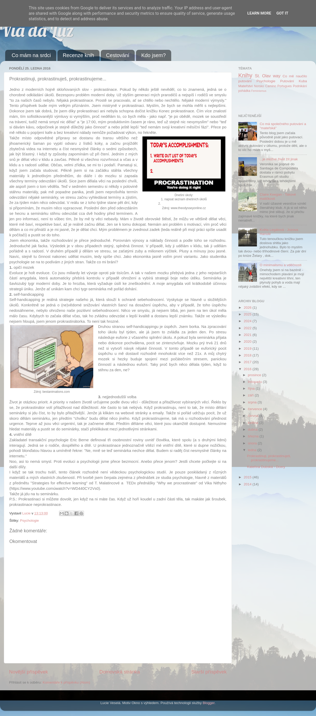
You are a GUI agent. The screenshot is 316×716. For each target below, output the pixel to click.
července (255, 409)
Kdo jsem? (153, 55)
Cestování (117, 55)
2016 (248, 369)
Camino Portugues (278, 86)
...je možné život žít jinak (279, 159)
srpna (253, 402)
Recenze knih (78, 55)
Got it (282, 13)
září (251, 395)
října (252, 388)
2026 (248, 307)
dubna (253, 429)
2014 (248, 484)
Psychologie (29, 520)
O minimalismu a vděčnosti (280, 265)
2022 (248, 328)
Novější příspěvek (28, 671)
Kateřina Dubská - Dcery (266, 467)
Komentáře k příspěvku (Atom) (66, 682)
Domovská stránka (119, 671)
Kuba (303, 81)
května (253, 423)
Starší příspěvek (209, 671)
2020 (248, 341)
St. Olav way (268, 75)
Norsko (259, 86)
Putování (287, 81)
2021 (248, 335)
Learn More (259, 13)
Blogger (209, 703)
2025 (248, 314)
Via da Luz (37, 30)
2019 (248, 348)
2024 (248, 321)
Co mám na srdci (31, 55)
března (254, 436)
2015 (248, 477)
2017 (248, 362)
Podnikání (300, 86)
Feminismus (258, 90)
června (253, 416)
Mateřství (245, 86)
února (253, 443)
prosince (255, 375)
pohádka (244, 91)
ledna (252, 450)
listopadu (255, 382)
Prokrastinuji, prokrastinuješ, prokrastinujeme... (269, 458)
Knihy (245, 75)
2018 (248, 355)
